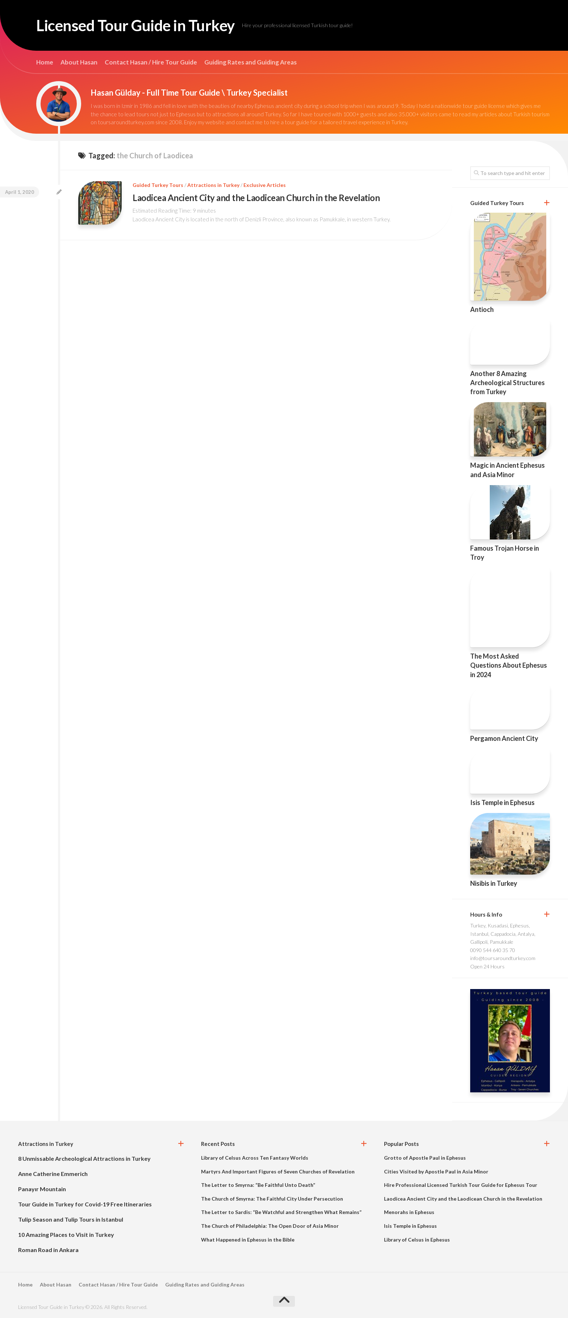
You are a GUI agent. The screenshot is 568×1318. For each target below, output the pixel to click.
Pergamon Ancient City (504, 738)
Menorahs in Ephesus (409, 1212)
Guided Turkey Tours (158, 185)
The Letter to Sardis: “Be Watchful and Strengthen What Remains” (281, 1212)
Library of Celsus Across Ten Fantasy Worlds (254, 1158)
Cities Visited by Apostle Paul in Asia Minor (436, 1171)
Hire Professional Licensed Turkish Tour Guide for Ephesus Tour (460, 1185)
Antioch (482, 309)
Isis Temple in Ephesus (502, 802)
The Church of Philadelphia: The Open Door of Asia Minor (270, 1226)
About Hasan (78, 62)
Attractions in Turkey (213, 185)
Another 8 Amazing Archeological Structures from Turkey (507, 383)
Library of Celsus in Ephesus (417, 1239)
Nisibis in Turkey (493, 883)
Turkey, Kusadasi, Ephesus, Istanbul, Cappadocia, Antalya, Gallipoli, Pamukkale (502, 933)
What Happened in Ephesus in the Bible (248, 1239)
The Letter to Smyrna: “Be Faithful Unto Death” (258, 1185)
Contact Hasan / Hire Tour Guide (151, 62)
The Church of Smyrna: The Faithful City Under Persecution (272, 1199)
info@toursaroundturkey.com (502, 958)
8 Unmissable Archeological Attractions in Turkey (84, 1158)
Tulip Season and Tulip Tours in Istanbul (70, 1219)
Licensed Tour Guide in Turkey (135, 25)
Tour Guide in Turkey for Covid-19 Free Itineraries (85, 1204)
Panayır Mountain (42, 1188)
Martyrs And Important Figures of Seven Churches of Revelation (278, 1171)
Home (44, 62)
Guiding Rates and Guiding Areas (250, 62)
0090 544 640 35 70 (492, 950)
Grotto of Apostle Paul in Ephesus (425, 1158)
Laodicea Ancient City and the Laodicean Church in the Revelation (256, 197)
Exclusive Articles (264, 185)
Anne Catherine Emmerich (53, 1173)
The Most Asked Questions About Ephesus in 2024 (508, 665)
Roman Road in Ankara (48, 1249)
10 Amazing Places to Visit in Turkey (66, 1234)
